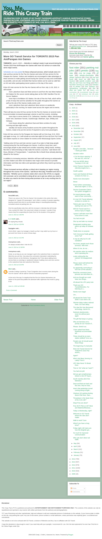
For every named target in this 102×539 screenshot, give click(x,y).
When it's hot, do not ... (81, 248)
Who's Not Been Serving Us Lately (83, 84)
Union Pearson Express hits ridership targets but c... (82, 167)
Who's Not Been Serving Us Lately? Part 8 (82, 359)
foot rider (74, 67)
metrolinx (95, 85)
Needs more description (81, 179)
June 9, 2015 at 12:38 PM (16, 247)
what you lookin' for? (77, 90)
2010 (74, 471)
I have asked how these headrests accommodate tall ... (82, 331)
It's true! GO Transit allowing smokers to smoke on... (82, 200)
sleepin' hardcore (75, 77)
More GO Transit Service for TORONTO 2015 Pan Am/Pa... (82, 350)
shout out (82, 79)
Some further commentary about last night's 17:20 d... (83, 186)
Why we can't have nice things (80, 83)
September (77, 137)
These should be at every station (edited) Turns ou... (83, 337)
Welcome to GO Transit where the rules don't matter (81, 415)
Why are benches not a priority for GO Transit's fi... (83, 323)
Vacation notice (78, 153)
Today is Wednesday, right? (82, 411)
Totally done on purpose (81, 231)
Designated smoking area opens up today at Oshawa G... (83, 226)
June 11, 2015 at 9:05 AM (16, 286)
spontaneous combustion (78, 88)
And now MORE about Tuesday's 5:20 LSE (80, 162)
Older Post (58, 300)
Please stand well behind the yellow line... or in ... (83, 264)
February (77, 452)
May (75, 443)
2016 (74, 123)
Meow (75, 182)
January (76, 455)
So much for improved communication (80, 434)
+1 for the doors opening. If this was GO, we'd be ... (82, 157)
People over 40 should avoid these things (83, 342)
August (76, 140)
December (77, 128)
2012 (74, 465)
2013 (74, 462)
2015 (74, 126)
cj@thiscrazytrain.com (78, 46)
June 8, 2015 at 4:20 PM (16, 224)
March (76, 449)
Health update (78, 171)
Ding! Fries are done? (80, 403)
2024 (74, 111)
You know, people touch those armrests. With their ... (83, 244)
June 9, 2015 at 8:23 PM (16, 265)
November (77, 131)
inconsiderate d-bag (86, 92)
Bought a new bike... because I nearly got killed (83, 150)
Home (33, 300)
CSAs (87, 77)
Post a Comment (11, 290)
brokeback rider (86, 94)
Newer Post (8, 300)
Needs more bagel (79, 292)
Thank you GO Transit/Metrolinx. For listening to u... (81, 287)
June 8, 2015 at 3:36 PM (16, 215)
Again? (75, 355)
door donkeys (90, 86)
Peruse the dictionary (77, 53)
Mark (10, 269)
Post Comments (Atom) (37, 305)
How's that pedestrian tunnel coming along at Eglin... (82, 389)
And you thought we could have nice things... (82, 278)
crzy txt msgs (85, 73)
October (76, 134)
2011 (74, 468)
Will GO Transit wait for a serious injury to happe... (82, 210)
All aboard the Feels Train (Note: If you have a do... (82, 298)
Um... (75, 295)
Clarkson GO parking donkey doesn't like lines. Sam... (83, 394)
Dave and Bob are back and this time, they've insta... (82, 384)
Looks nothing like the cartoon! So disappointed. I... (82, 258)
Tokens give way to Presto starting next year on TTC (82, 205)
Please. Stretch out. (80, 326)
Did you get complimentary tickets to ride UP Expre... (82, 375)
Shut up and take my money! (83, 221)
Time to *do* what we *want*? (83, 368)
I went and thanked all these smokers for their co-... (82, 175)
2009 (74, 474)
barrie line (84, 96)
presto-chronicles (87, 75)
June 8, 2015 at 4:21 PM (16, 238)
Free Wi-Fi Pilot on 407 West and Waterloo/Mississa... (83, 407)
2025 (74, 108)
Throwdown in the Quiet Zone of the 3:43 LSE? (83, 399)
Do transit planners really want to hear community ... (83, 195)
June (75, 146)
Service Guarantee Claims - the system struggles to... (82, 190)
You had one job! (79, 218)
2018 (74, 117)
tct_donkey (77, 86)
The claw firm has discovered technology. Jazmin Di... (83, 308)
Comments (75, 492)
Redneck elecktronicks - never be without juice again (81, 314)
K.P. (77, 94)
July (75, 143)
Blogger (70, 535)
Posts (73, 488)
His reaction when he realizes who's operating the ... (83, 252)
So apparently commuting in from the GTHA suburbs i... (83, 268)
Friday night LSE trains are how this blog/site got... (82, 429)
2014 (74, 459)
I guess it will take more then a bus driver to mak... (83, 214)
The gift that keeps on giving (82, 319)
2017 (74, 120)
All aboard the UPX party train (83, 282)
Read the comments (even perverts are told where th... (83, 273)
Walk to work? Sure (79, 420)
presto (84, 70)
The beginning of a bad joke (82, 346)
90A (94, 88)
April (75, 446)
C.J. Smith (11, 219)
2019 (74, 114)
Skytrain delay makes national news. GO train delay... (83, 303)
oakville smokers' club (87, 81)
